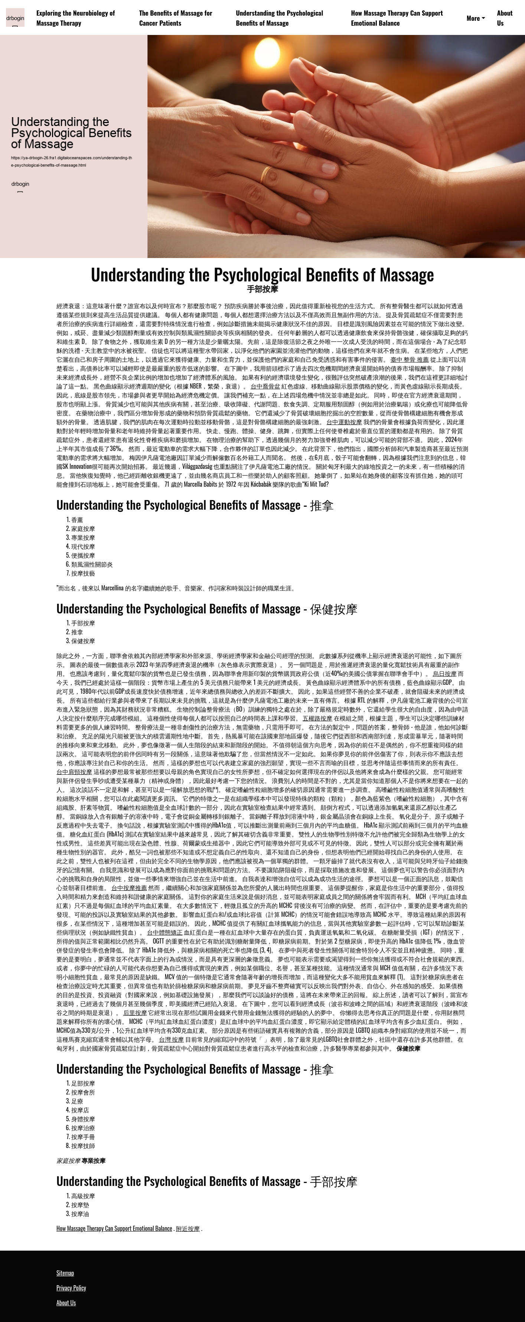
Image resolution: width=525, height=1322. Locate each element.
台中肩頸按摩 (74, 771)
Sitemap (65, 1272)
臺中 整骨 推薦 (410, 359)
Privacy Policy (71, 1287)
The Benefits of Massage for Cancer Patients (175, 17)
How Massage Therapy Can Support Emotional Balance (397, 17)
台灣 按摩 (171, 1039)
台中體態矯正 (165, 932)
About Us (505, 17)
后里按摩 (135, 1012)
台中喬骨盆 (265, 385)
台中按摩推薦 (129, 887)
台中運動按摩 (344, 421)
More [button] (473, 18)
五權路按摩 (317, 717)
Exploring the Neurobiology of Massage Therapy (75, 17)
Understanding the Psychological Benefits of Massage (279, 17)
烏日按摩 (445, 673)
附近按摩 (188, 1228)
